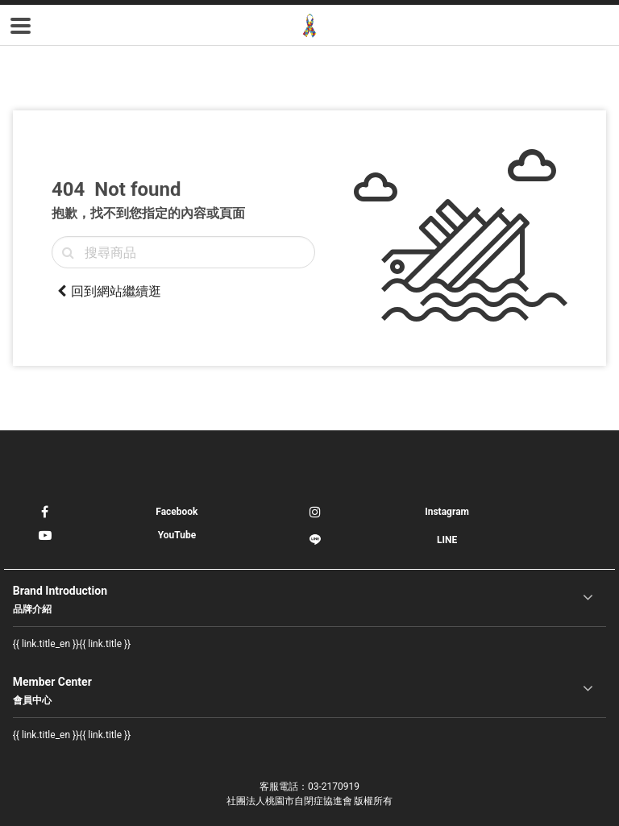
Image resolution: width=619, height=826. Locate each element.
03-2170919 (333, 786)
